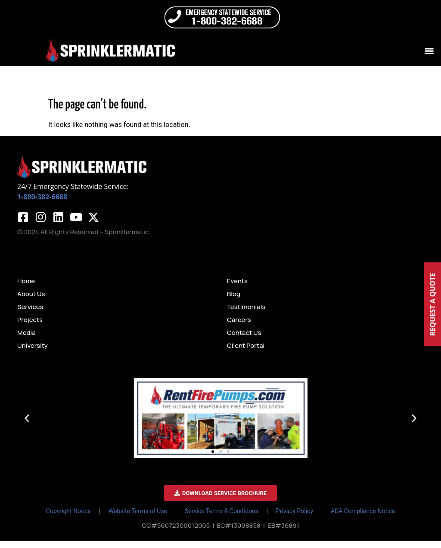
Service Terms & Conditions (221, 518)
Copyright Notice (68, 518)
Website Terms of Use (138, 518)
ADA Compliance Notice (363, 518)
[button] (429, 50)
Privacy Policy (294, 518)
